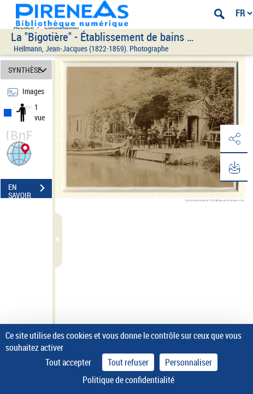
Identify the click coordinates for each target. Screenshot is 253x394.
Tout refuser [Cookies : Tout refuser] (128, 362)
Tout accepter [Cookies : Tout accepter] (68, 362)
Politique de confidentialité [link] (128, 380)
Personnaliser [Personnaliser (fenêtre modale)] (188, 362)
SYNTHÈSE (29, 69)
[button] (19, 152)
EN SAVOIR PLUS (30, 189)
